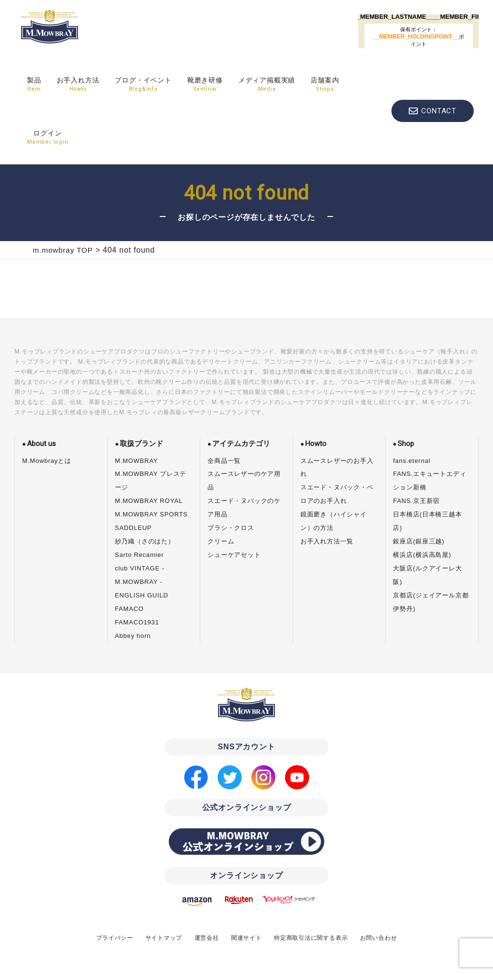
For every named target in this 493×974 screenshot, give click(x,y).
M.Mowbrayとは (46, 460)
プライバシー (114, 937)
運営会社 (206, 937)
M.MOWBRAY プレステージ (151, 480)
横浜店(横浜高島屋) (422, 554)
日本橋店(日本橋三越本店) (427, 521)
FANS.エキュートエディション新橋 (429, 480)
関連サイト (246, 937)
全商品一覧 (224, 460)
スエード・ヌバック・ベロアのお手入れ (337, 494)
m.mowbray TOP (63, 250)
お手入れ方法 (78, 85)
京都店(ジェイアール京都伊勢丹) (430, 602)
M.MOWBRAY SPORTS (151, 514)
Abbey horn (133, 635)
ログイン (47, 138)
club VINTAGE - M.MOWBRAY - (140, 575)
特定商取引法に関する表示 (311, 937)
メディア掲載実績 (266, 85)
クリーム (221, 541)
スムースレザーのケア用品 (244, 480)
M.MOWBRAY (136, 460)
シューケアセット (234, 554)
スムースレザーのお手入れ (337, 467)
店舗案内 (325, 85)
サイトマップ (163, 937)
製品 (34, 85)
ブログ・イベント (143, 85)
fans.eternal (411, 460)
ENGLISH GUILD (142, 595)
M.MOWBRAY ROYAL (149, 500)
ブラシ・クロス (231, 527)
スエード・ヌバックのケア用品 (244, 507)
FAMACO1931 (137, 622)
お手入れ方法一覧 (326, 541)
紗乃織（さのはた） (145, 541)
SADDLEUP (133, 527)
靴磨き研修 (205, 85)
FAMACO (129, 608)
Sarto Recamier (139, 554)
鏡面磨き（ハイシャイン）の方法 (333, 521)
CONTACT (438, 111)
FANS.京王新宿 (416, 500)
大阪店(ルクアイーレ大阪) (427, 575)
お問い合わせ (378, 937)
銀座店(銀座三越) (418, 541)
